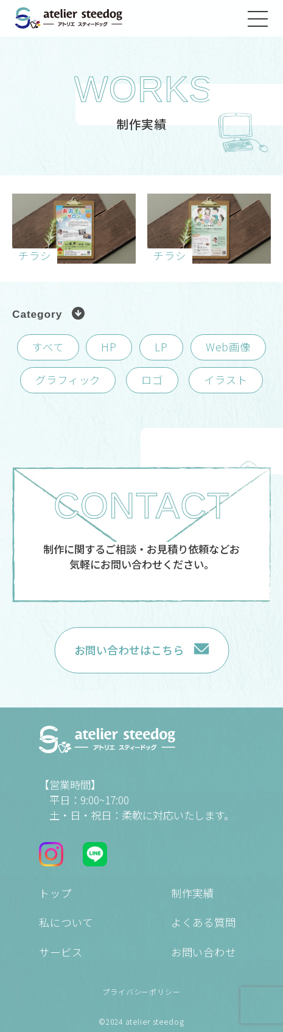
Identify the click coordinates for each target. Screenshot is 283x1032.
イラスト (225, 379)
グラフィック (67, 379)
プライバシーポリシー (141, 991)
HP (109, 346)
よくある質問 (203, 922)
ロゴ (152, 379)
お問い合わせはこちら (129, 650)
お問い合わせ (203, 952)
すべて (48, 346)
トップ (55, 892)
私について (66, 922)
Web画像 (228, 346)
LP (161, 346)
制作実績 (192, 892)
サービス (60, 952)
